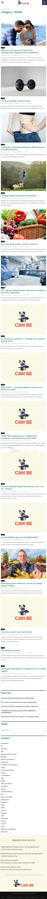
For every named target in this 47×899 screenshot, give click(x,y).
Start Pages (4, 818)
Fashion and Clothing (7, 770)
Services (3, 810)
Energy (3, 767)
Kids (2, 794)
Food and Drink (5, 775)
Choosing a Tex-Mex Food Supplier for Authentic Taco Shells (19, 706)
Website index (34, 897)
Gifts (2, 778)
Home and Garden (6, 783)
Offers (3, 807)
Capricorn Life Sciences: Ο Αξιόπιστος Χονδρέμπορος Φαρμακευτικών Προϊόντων (20, 51)
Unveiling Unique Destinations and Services (19, 195)
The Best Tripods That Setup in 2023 (11, 849)
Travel (3, 826)
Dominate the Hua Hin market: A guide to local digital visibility (20, 716)
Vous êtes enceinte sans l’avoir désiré (16, 632)
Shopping (4, 813)
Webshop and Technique (8, 829)
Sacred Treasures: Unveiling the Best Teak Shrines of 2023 (18, 863)
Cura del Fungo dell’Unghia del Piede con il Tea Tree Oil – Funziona (22, 487)
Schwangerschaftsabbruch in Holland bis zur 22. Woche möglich (23, 670)
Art (2, 746)
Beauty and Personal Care (8, 754)
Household (4, 786)
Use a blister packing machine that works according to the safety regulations (23, 291)
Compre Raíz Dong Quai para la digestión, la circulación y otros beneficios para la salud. (19, 437)
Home (3, 897)
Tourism (3, 823)
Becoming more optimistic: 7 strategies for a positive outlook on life (23, 340)
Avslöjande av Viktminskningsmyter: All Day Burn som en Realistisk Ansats (23, 148)
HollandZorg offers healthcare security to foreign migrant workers (21, 584)
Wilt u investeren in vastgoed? (9, 860)
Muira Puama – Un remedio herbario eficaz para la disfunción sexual (21, 388)
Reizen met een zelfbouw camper (11, 867)
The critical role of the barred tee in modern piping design (18, 702)
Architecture (4, 743)
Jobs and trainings (6, 791)
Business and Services (8, 759)
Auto (2, 751)
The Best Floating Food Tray (9, 856)
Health (2, 47)
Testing (3, 821)
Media (3, 805)
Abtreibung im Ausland (10, 650)
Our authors (20, 897)
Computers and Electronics (9, 765)
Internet (3, 789)
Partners (27, 897)
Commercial (4, 762)
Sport (2, 815)
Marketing (4, 802)
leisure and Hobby (6, 797)
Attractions (4, 749)
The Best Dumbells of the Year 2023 (15, 101)
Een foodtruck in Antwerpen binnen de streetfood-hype (17, 698)
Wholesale (4, 832)
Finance (3, 773)
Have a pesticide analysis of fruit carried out (19, 244)
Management (5, 799)
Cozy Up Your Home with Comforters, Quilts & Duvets (16, 869)
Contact (42, 897)
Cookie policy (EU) (10, 897)
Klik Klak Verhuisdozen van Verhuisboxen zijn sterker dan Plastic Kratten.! (22, 853)
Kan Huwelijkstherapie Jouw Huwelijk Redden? (19, 537)
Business (4, 757)
